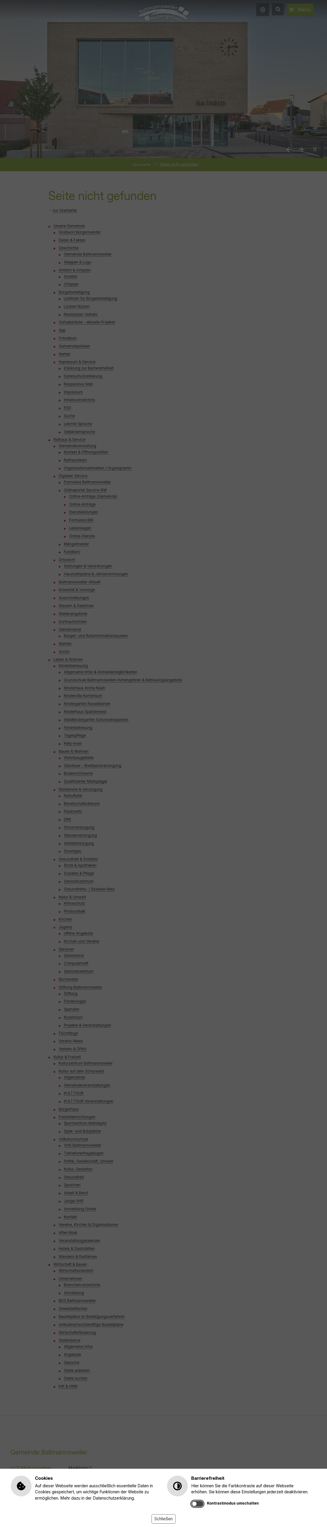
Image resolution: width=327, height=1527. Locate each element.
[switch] (197, 1504)
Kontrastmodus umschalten (233, 1503)
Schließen (163, 1518)
